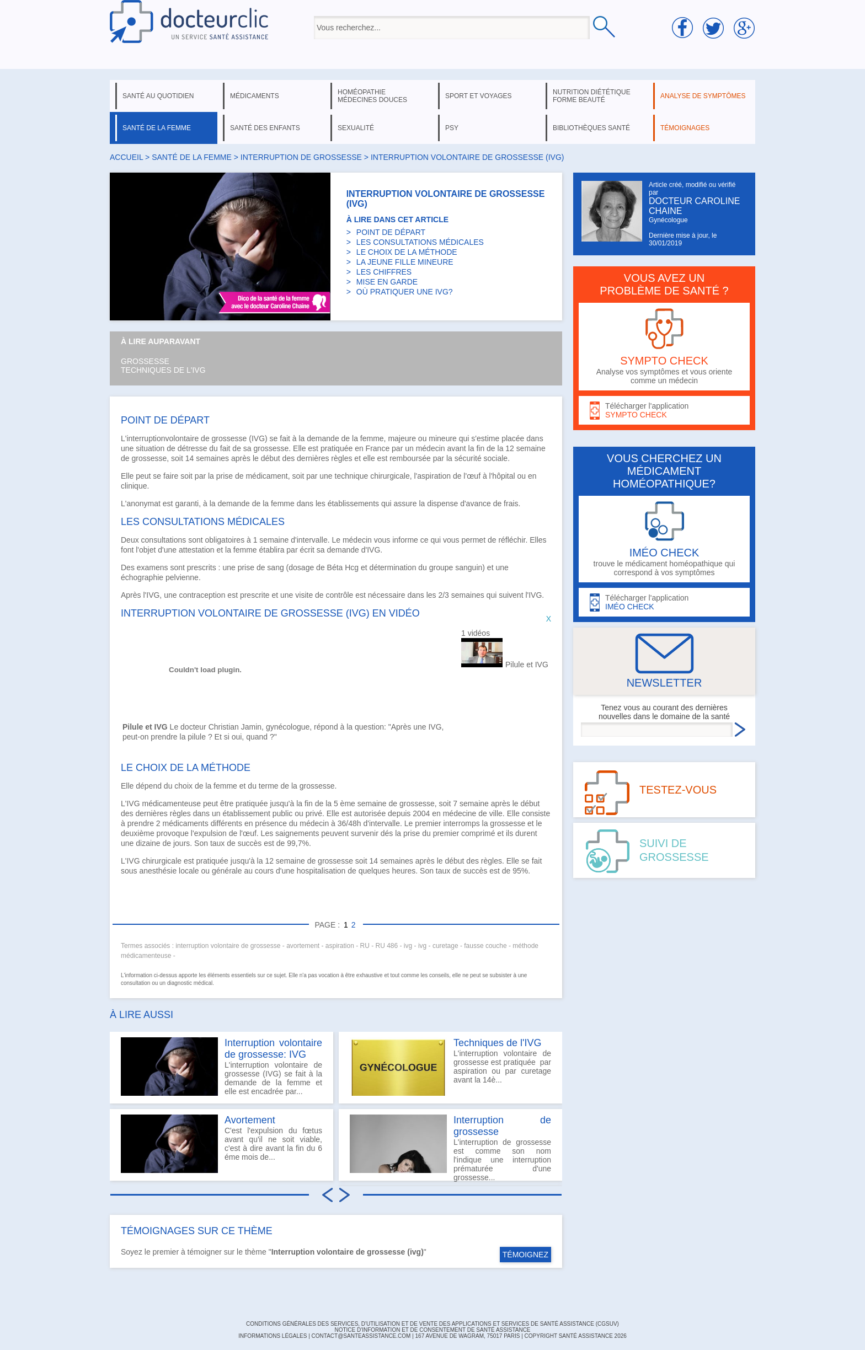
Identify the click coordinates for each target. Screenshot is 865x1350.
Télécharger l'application (664, 410)
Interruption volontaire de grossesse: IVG (273, 1048)
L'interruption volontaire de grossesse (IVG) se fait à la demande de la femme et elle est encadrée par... (221, 1066)
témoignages (684, 128)
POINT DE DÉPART (390, 232)
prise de (253, 567)
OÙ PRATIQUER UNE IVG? (404, 291)
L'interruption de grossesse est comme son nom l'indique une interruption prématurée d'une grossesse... (450, 1148)
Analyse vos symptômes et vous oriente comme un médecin (664, 346)
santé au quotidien (158, 96)
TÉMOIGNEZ (525, 1254)
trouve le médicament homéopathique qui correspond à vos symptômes (664, 539)
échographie (142, 577)
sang (275, 567)
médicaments (254, 96)
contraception (202, 595)
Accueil (126, 157)
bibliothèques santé (591, 128)
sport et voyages (478, 96)
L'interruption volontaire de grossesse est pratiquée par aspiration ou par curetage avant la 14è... (450, 1066)
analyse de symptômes (702, 96)
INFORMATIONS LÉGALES (272, 1336)
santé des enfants (265, 128)
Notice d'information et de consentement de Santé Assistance (432, 1330)
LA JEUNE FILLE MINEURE (404, 262)
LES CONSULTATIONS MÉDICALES (420, 242)
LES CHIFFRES (384, 271)
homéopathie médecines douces (372, 96)
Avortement (250, 1120)
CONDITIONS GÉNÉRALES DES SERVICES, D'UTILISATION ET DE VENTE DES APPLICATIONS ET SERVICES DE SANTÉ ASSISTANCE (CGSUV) (432, 1324)
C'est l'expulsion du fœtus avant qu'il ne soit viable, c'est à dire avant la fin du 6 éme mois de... (221, 1144)
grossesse (229, 438)
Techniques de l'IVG (163, 370)
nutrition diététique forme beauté (592, 96)
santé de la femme (156, 128)
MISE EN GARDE (387, 281)
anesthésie (158, 870)
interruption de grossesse (301, 157)
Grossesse (145, 361)
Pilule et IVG (526, 664)
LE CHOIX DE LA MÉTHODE (406, 252)
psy (451, 128)
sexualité (356, 128)
